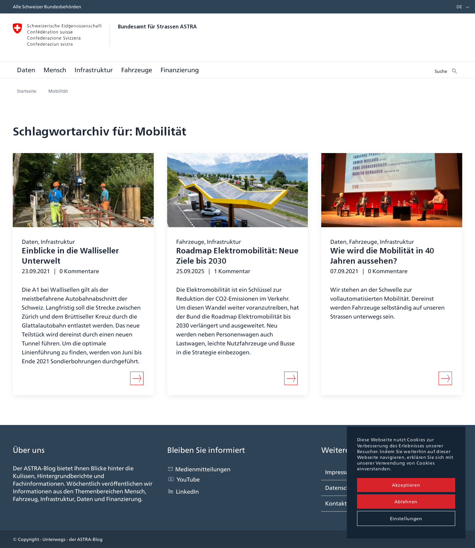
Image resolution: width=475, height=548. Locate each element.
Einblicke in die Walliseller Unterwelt (70, 257)
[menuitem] (457, 6)
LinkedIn (187, 491)
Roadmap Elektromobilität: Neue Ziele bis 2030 (237, 257)
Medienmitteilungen (202, 469)
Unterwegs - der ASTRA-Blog (73, 539)
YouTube (188, 479)
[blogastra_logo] (237, 36)
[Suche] (446, 70)
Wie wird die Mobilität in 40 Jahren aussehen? (382, 257)
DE (459, 6)
